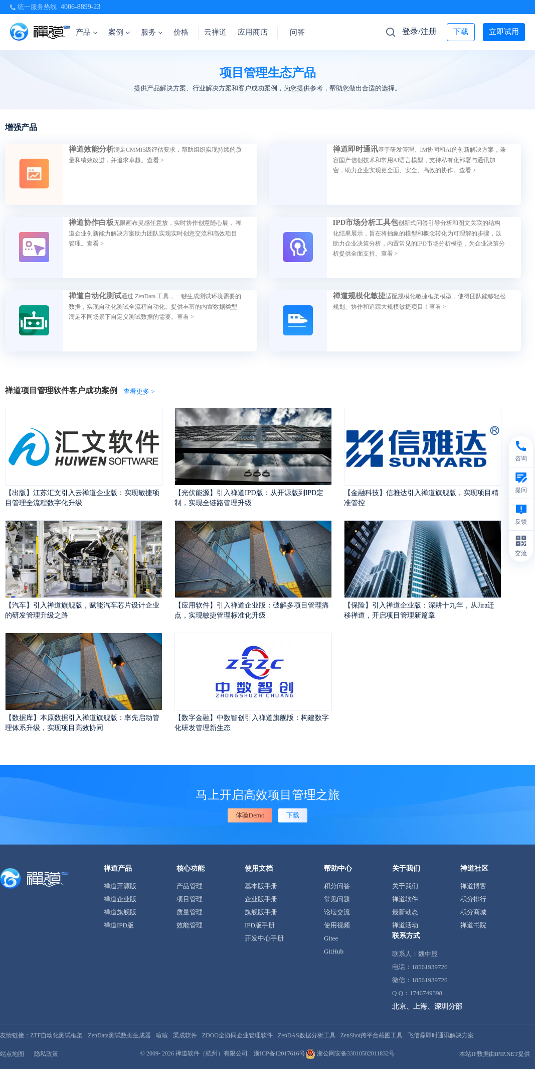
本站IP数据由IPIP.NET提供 (494, 1053)
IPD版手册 (260, 925)
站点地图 (12, 1053)
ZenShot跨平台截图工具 (371, 1035)
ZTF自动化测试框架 (56, 1035)
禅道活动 (405, 925)
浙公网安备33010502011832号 (350, 1053)
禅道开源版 (120, 886)
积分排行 (473, 899)
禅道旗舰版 (120, 912)
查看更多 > (139, 391)
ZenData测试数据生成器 (119, 1035)
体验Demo (250, 815)
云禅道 (215, 32)
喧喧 (162, 1035)
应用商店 (253, 32)
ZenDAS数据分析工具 (306, 1035)
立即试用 (504, 32)
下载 (460, 32)
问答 (297, 32)
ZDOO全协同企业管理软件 (237, 1035)
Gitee (331, 938)
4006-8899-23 (80, 7)
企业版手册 (261, 899)
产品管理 (189, 886)
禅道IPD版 (119, 925)
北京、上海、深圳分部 (427, 1006)
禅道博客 (473, 886)
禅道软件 (405, 899)
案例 (119, 32)
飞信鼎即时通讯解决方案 (441, 1035)
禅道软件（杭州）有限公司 (211, 1053)
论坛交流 (337, 912)
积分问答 (337, 886)
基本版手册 (261, 886)
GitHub (333, 951)
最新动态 (405, 912)
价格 (181, 32)
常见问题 (337, 899)
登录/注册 (419, 31)
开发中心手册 (264, 938)
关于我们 (405, 886)
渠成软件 (185, 1035)
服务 (151, 32)
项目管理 (189, 899)
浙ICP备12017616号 (279, 1053)
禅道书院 (473, 925)
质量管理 (189, 912)
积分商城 (473, 912)
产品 (86, 32)
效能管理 (189, 925)
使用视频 (337, 925)
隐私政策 (46, 1053)
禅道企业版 (120, 899)
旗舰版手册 (261, 912)
